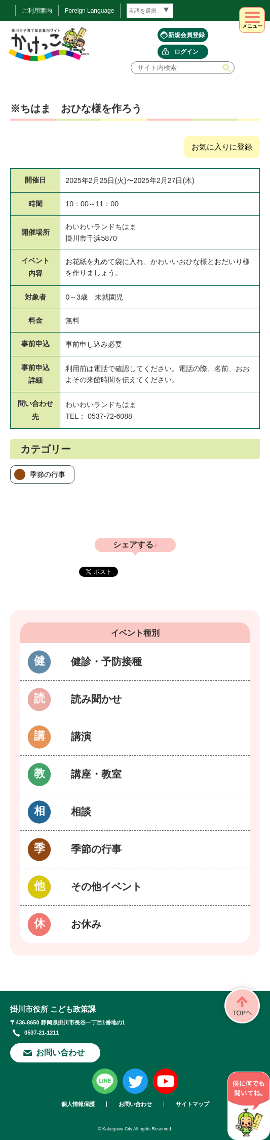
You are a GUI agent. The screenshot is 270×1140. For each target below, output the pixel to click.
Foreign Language (89, 10)
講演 (81, 736)
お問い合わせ (60, 1052)
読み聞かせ (96, 699)
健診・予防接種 (106, 661)
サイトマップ (192, 1104)
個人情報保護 (78, 1104)
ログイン (186, 51)
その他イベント (106, 886)
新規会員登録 (186, 35)
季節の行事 (47, 474)
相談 (81, 811)
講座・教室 (96, 774)
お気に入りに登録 (221, 146)
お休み (86, 924)
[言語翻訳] (150, 11)
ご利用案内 (37, 10)
